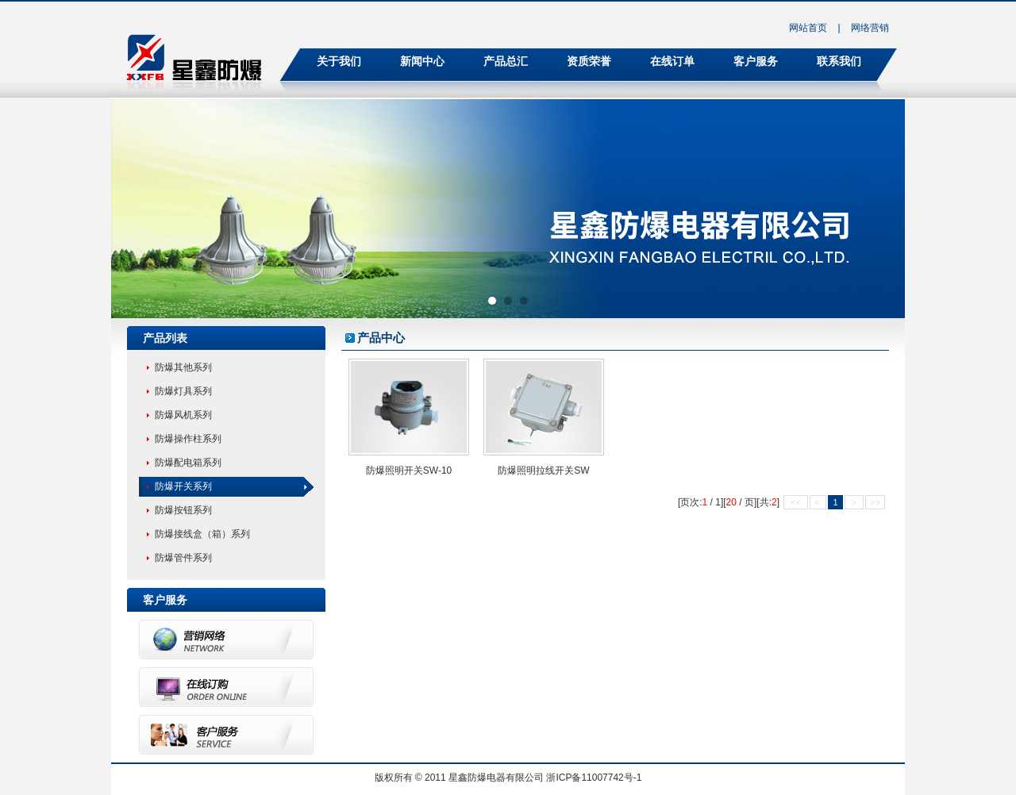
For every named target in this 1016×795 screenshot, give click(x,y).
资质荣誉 (589, 61)
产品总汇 (505, 61)
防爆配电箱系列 (188, 462)
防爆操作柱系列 (188, 438)
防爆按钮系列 (183, 510)
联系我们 (839, 61)
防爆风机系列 (183, 415)
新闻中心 (422, 61)
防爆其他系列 (183, 367)
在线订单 (672, 61)
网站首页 (808, 27)
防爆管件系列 (183, 557)
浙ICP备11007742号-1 (593, 777)
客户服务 (755, 61)
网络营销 (870, 27)
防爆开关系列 (183, 486)
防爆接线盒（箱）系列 (202, 534)
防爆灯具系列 (183, 391)
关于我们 (339, 61)
